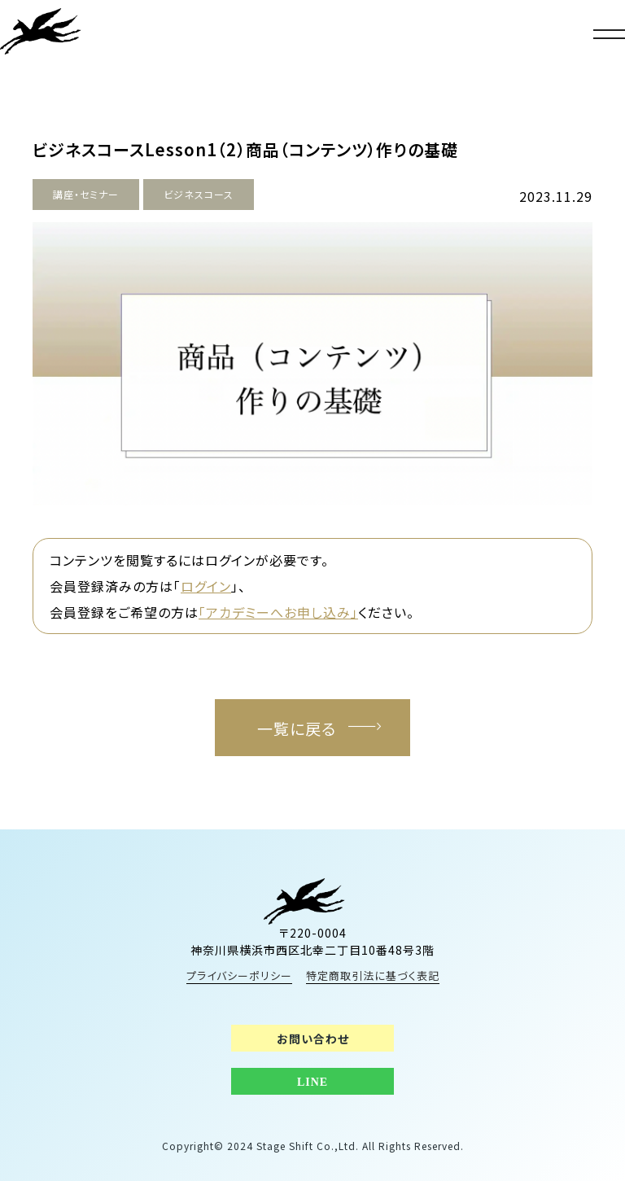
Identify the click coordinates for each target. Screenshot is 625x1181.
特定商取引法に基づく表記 (372, 975)
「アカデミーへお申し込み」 (278, 612)
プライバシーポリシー (239, 975)
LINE (312, 1082)
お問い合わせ (313, 1038)
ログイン (206, 586)
